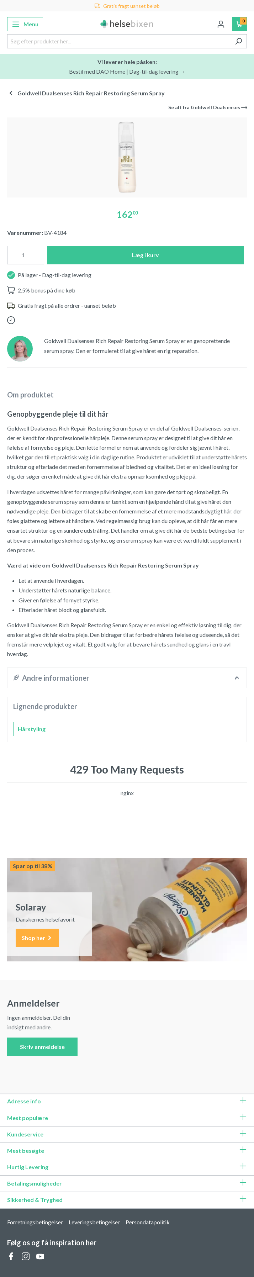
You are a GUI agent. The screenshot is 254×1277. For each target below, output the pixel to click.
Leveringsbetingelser (94, 1222)
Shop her (37, 938)
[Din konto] (221, 24)
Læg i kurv (145, 255)
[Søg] (238, 41)
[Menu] (25, 24)
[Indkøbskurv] (239, 24)
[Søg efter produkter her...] (119, 41)
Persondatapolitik (148, 1222)
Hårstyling (32, 728)
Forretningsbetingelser (35, 1222)
